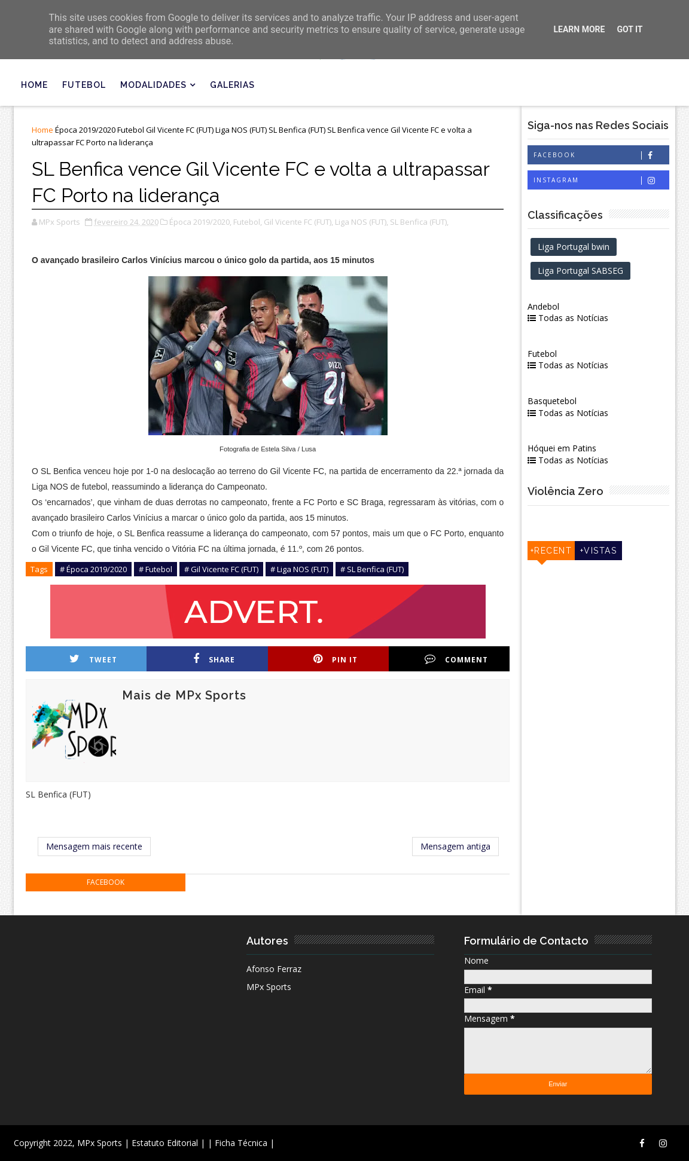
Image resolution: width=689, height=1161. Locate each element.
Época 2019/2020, (200, 221)
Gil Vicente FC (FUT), (298, 221)
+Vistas (598, 550)
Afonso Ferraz (273, 968)
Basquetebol (552, 401)
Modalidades (153, 85)
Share (214, 659)
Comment (456, 659)
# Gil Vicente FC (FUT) (221, 569)
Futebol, (247, 221)
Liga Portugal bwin (573, 246)
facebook (105, 882)
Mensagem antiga (455, 846)
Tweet (93, 659)
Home (34, 85)
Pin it (335, 659)
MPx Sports (268, 986)
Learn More (579, 29)
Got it (629, 29)
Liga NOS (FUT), (361, 221)
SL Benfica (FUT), (419, 221)
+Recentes (551, 553)
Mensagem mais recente (94, 846)
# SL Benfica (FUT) (372, 569)
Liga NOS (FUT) (241, 129)
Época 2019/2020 (85, 129)
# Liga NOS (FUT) (299, 569)
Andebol (543, 306)
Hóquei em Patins (562, 448)
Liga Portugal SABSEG (580, 270)
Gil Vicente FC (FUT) (180, 129)
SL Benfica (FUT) (297, 129)
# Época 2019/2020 (93, 569)
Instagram (601, 180)
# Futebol (155, 569)
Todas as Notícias (568, 317)
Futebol (84, 85)
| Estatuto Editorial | (164, 1142)
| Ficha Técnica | (241, 1142)
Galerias (232, 85)
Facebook (601, 155)
